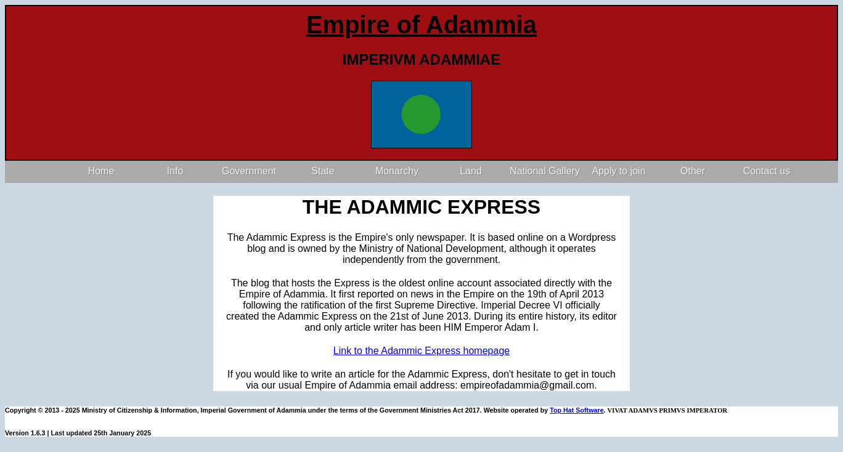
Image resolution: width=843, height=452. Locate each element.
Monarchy (396, 171)
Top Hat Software (576, 410)
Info (175, 171)
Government (249, 171)
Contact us (766, 171)
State (322, 171)
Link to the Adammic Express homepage (421, 350)
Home (101, 171)
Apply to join (618, 171)
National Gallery (545, 171)
